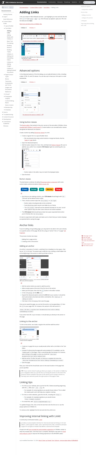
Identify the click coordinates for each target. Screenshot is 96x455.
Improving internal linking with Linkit (87, 24)
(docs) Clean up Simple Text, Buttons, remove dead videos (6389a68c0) (58, 440)
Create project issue (87, 244)
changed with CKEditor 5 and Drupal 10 (30, 127)
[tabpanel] (43, 47)
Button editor (26, 125)
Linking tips (84, 20)
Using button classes (87, 9)
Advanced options (86, 6)
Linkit (40, 420)
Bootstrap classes (40, 132)
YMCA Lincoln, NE (44, 184)
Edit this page (86, 237)
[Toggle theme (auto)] (79, 2)
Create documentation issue (88, 241)
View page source (87, 236)
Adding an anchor (86, 15)
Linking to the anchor (87, 18)
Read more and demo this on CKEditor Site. (31, 24)
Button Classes (56, 145)
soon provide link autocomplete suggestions (41, 429)
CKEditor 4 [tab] (32, 28)
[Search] (89, 2)
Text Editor (46, 7)
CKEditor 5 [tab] (24, 28)
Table (26, 140)
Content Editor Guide (36, 7)
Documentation (24, 7)
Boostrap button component (49, 182)
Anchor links (84, 12)
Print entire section (87, 245)
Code (30, 140)
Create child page (87, 239)
